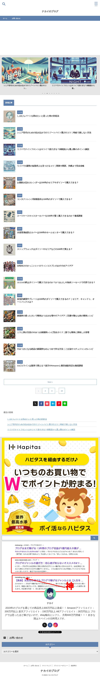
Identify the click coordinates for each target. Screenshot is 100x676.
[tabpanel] (26, 74)
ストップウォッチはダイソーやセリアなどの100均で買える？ (46, 249)
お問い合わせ (17, 18)
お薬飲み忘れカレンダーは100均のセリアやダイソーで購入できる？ (49, 183)
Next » (50, 382)
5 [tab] (52, 93)
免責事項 (73, 665)
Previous (5, 73)
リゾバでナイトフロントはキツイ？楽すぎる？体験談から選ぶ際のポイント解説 (55, 149)
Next (95, 73)
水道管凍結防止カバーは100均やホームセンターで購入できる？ (47, 233)
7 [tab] (56, 93)
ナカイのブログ (50, 11)
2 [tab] (45, 93)
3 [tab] (47, 93)
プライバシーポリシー (61, 665)
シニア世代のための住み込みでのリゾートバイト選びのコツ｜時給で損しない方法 (56, 133)
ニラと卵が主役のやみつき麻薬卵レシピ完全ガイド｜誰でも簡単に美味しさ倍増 (55, 332)
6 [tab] (54, 93)
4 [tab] (49, 93)
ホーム (5, 18)
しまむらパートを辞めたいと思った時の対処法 (39, 116)
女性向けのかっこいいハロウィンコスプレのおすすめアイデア (46, 266)
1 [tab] (42, 93)
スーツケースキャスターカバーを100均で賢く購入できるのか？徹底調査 (51, 216)
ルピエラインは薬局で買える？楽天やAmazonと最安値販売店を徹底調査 (52, 366)
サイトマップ (46, 665)
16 (62, 391)
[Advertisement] (50, 38)
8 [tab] (59, 93)
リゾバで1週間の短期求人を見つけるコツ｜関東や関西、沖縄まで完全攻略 (52, 166)
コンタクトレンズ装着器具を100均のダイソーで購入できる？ (46, 199)
